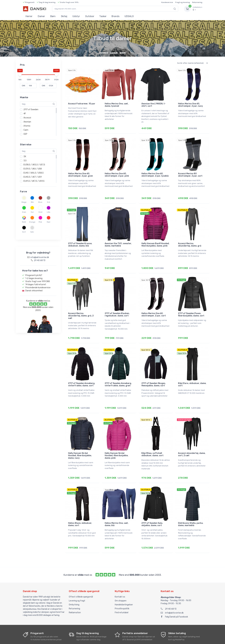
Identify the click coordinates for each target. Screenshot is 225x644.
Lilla (48, 212)
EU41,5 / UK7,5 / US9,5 (33, 181)
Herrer (29, 16)
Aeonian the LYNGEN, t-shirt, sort (153, 104)
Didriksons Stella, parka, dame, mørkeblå (190, 512)
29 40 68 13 (168, 594)
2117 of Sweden (30, 109)
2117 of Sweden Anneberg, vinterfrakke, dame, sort (81, 376)
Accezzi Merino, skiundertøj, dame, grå (189, 240)
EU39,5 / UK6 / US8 (32, 169)
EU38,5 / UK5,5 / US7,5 (34, 164)
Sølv (32, 232)
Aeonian (27, 122)
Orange (32, 222)
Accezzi (27, 117)
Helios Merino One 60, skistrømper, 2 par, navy (190, 104)
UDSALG (129, 16)
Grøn (24, 212)
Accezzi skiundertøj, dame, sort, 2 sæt (191, 444)
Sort (24, 232)
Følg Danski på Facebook (174, 602)
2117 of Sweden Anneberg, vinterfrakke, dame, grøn (118, 376)
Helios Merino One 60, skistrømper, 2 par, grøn (80, 172)
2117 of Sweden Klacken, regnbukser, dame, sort (117, 308)
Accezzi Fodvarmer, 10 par (81, 103)
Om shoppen (120, 586)
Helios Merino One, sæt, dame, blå (116, 512)
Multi (24, 222)
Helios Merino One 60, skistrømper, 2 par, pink (117, 172)
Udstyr (76, 16)
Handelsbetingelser (124, 590)
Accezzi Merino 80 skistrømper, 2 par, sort (190, 172)
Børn (53, 16)
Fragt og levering (182, 2)
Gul (32, 212)
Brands (115, 16)
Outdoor (89, 16)
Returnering (197, 2)
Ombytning (74, 590)
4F (24, 113)
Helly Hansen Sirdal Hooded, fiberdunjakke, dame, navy (80, 445)
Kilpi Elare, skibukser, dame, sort (192, 376)
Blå (32, 202)
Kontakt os (120, 582)
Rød (48, 222)
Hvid (40, 212)
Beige (24, 202)
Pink (40, 222)
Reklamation (75, 598)
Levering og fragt (77, 586)
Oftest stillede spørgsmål (81, 582)
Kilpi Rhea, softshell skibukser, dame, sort (152, 444)
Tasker (102, 16)
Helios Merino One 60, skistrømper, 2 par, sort (153, 308)
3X (24, 156)
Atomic (26, 126)
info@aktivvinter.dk (172, 598)
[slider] (20, 74)
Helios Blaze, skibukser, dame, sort (80, 512)
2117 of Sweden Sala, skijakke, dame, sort (152, 512)
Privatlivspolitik (122, 594)
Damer (41, 16)
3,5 (25, 160)
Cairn (25, 130)
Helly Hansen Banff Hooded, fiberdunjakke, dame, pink (155, 240)
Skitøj (64, 16)
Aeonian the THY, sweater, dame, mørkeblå (118, 240)
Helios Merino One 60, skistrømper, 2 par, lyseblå (155, 172)
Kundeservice (167, 2)
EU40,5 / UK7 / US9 (32, 177)
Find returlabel (121, 598)
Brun (40, 202)
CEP (25, 134)
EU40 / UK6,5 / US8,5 (33, 173)
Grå (48, 202)
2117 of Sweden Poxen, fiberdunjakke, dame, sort (191, 308)
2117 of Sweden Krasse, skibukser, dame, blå (80, 240)
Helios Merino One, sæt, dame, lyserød (116, 104)
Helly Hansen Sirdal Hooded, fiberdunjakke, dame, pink (116, 445)
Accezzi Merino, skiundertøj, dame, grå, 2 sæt (81, 309)
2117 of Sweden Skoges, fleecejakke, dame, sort (153, 376)
